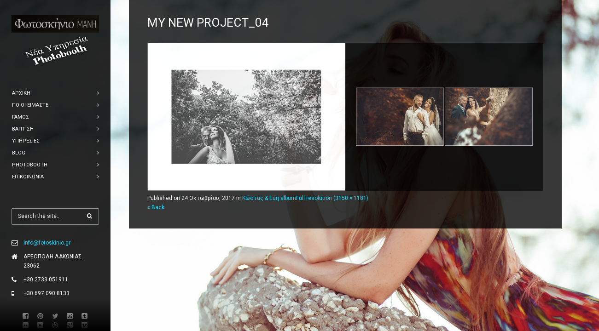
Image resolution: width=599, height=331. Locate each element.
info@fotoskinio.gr (46, 243)
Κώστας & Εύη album (269, 198)
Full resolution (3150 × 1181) (332, 198)
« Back (155, 207)
